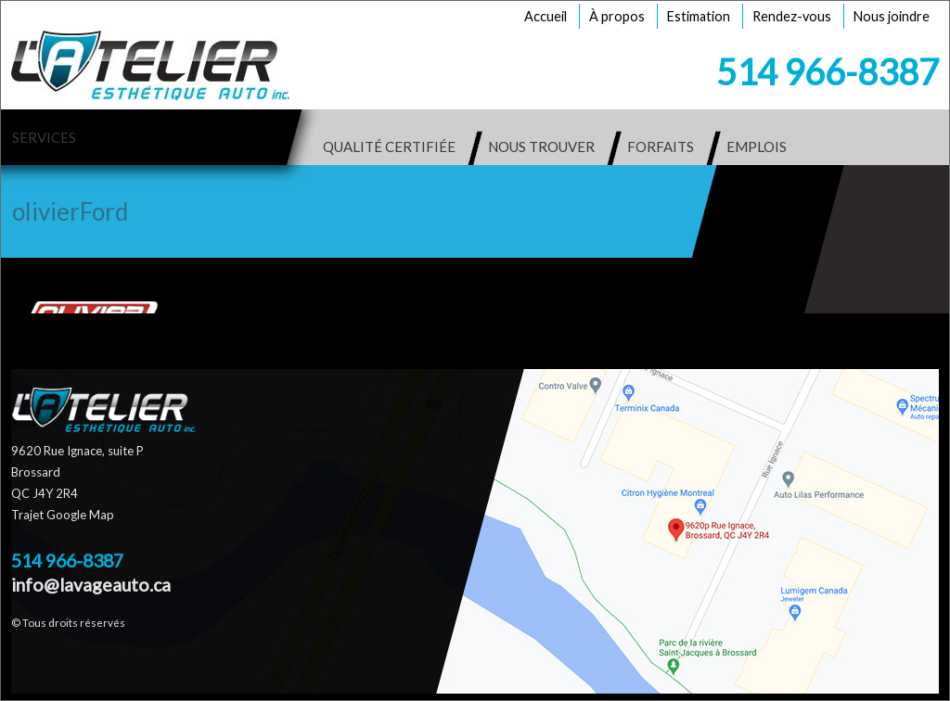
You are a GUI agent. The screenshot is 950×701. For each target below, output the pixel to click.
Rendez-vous (791, 16)
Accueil (545, 16)
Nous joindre (892, 16)
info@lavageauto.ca (91, 584)
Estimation (698, 16)
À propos (617, 16)
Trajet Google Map (62, 514)
